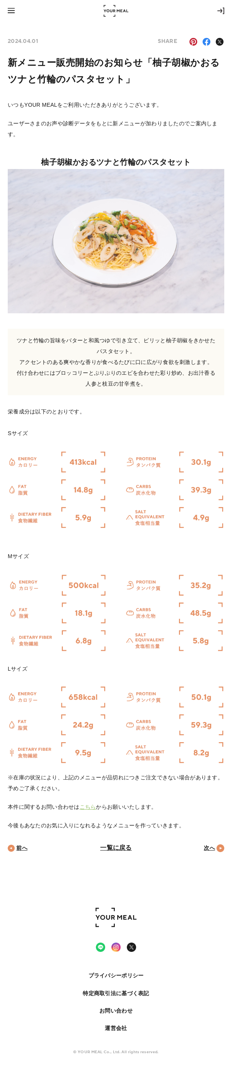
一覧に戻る (116, 847)
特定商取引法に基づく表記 (116, 993)
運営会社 (116, 1028)
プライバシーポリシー (116, 975)
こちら (88, 807)
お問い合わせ (116, 1011)
